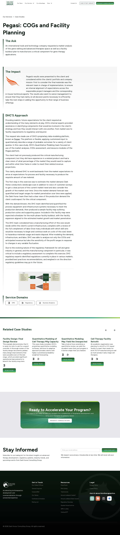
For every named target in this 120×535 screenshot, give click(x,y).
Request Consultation (105, 3)
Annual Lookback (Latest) (68, 495)
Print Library (64, 488)
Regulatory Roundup (67, 502)
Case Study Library (87, 3)
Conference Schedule (38, 498)
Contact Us (74, 3)
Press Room (64, 485)
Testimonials (64, 492)
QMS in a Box (65, 509)
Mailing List (35, 502)
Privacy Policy (94, 485)
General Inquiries (37, 488)
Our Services (7, 17)
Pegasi (17, 139)
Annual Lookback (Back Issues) (70, 498)
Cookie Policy (94, 488)
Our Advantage (41, 3)
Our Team (20, 3)
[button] (29, 3)
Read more (9, 370)
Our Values (35, 495)
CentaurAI (64, 512)
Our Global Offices (37, 485)
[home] (10, 3)
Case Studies (20, 17)
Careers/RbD (35, 492)
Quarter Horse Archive (67, 505)
